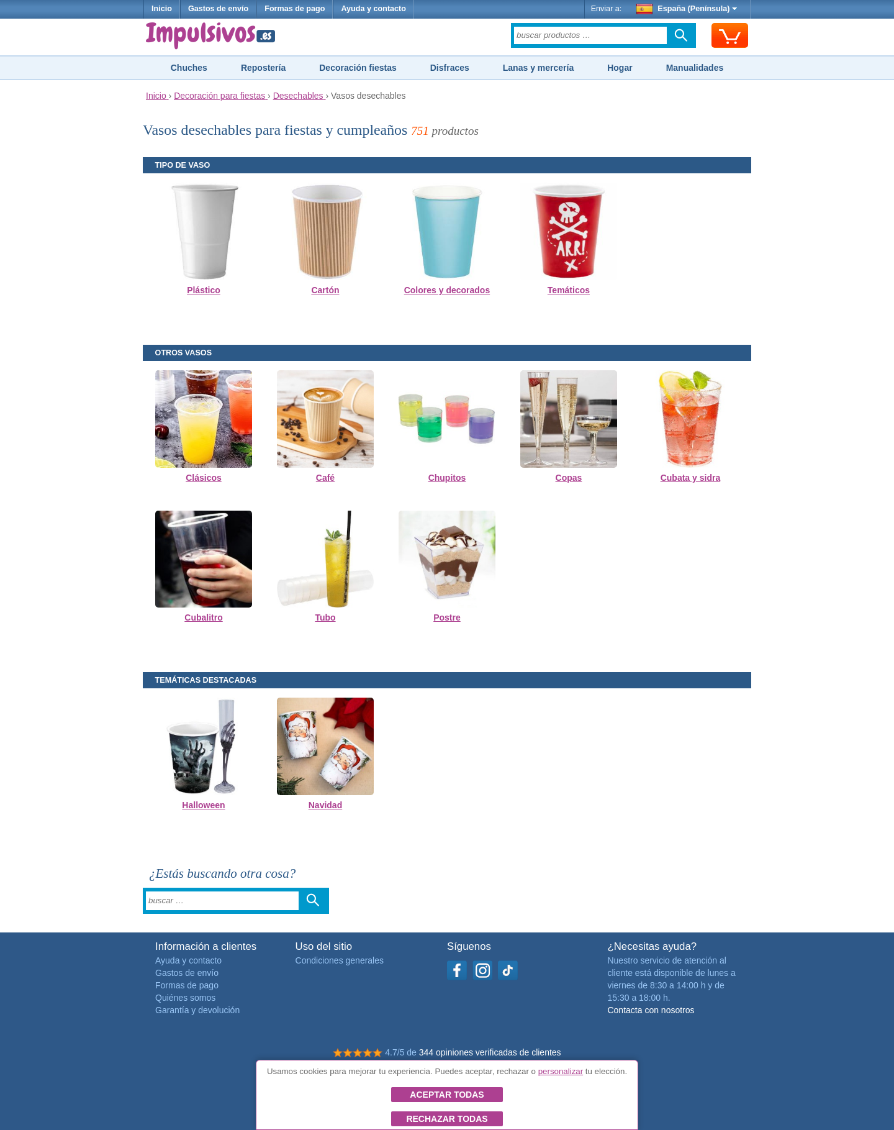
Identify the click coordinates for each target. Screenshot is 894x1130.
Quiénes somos (185, 998)
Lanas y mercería (538, 68)
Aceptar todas (447, 1095)
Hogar (619, 68)
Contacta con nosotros (650, 1010)
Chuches (189, 68)
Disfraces (449, 68)
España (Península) (687, 8)
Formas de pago (294, 8)
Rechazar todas (446, 1119)
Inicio (161, 8)
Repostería (263, 68)
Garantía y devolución (197, 1010)
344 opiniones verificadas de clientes (490, 1052)
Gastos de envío (218, 8)
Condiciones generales (340, 960)
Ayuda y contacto (373, 8)
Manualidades (695, 68)
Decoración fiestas (358, 68)
